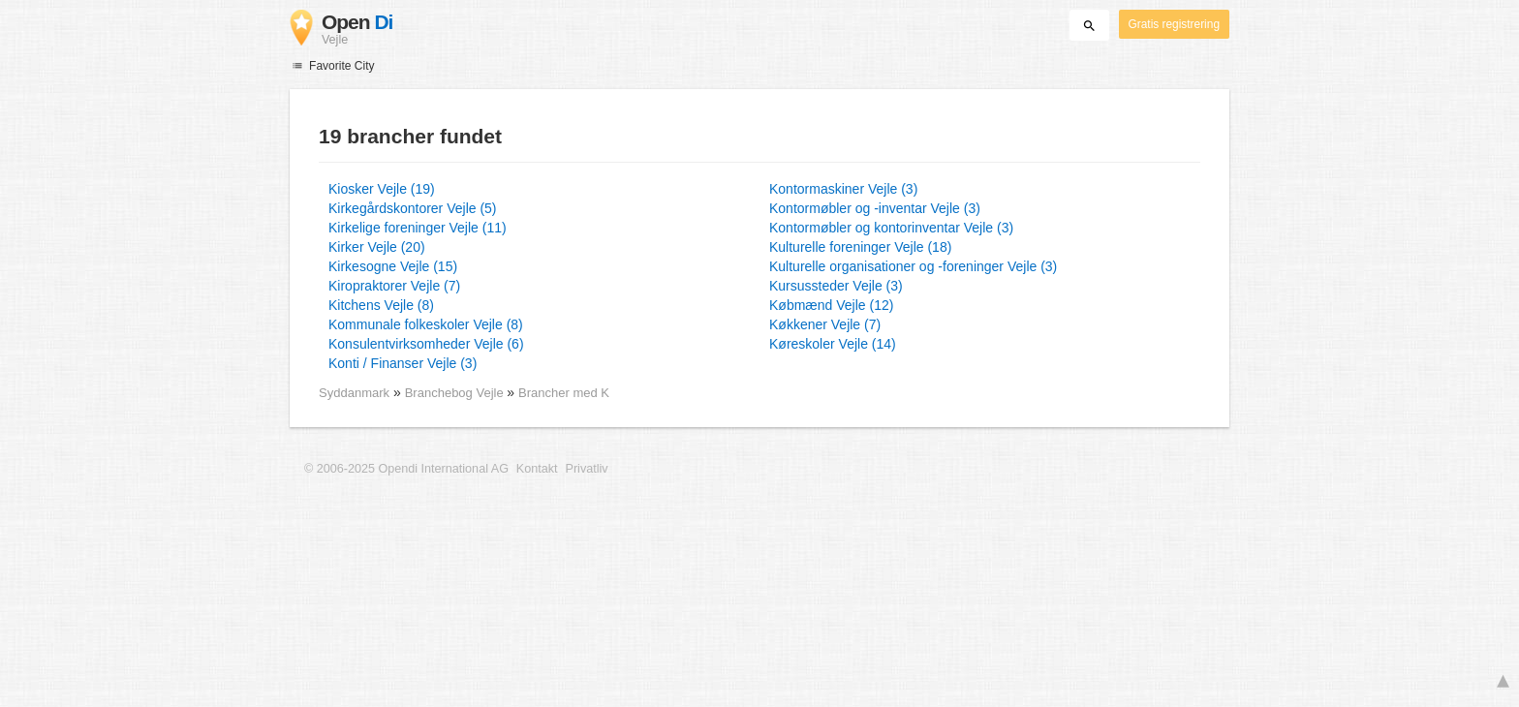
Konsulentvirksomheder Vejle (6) (426, 344)
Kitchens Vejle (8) (381, 305)
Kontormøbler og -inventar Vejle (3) (874, 208)
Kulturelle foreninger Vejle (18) (860, 247)
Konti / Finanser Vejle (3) (402, 363)
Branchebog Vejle (456, 392)
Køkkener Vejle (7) (825, 324)
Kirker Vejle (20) (376, 247)
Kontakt (537, 469)
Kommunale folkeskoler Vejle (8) (425, 324)
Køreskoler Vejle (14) (832, 344)
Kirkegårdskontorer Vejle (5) (412, 208)
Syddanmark (354, 392)
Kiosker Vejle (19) (381, 189)
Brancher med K (563, 392)
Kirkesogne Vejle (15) (392, 266)
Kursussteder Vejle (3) (836, 285)
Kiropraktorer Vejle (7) (394, 285)
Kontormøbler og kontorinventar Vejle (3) (891, 227)
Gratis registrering (1175, 24)
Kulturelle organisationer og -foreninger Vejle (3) (913, 266)
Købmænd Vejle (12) (831, 305)
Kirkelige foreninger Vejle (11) (417, 227)
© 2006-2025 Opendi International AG (406, 469)
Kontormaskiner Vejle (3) (843, 189)
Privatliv (587, 469)
